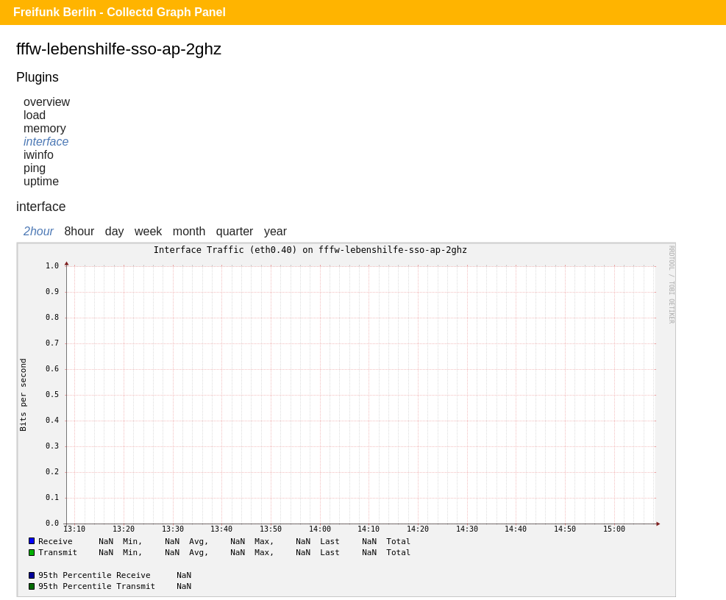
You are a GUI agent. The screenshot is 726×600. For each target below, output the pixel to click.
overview (47, 102)
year (275, 231)
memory (45, 128)
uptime (41, 181)
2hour (39, 231)
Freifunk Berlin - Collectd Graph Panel (119, 12)
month (189, 231)
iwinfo (39, 155)
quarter (235, 231)
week (148, 231)
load (35, 115)
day (114, 231)
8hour (79, 231)
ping (35, 168)
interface (46, 141)
